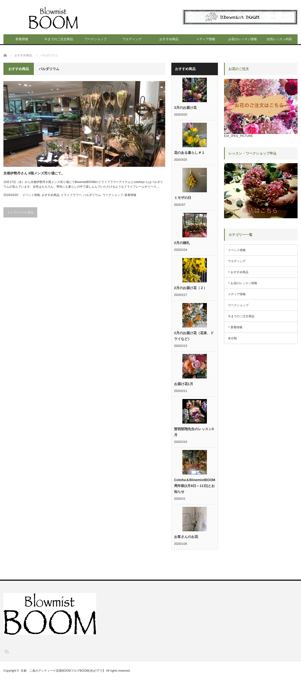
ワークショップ (95, 39)
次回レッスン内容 (279, 39)
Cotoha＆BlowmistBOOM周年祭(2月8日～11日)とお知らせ (194, 486)
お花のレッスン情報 (242, 39)
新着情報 (21, 39)
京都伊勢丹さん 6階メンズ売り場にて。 (34, 173)
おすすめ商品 (168, 39)
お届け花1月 (183, 384)
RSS (6, 651)
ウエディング (132, 39)
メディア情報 (205, 39)
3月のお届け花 (185, 107)
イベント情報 (31, 195)
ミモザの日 (182, 198)
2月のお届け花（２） (190, 288)
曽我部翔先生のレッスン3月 (194, 432)
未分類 (232, 338)
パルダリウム (92, 195)
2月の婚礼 (182, 243)
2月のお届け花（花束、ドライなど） (194, 336)
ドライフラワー (71, 195)
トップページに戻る (20, 212)
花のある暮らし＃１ (189, 153)
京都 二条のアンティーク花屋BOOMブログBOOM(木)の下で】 (63, 670)
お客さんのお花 (186, 537)
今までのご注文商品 (58, 39)
